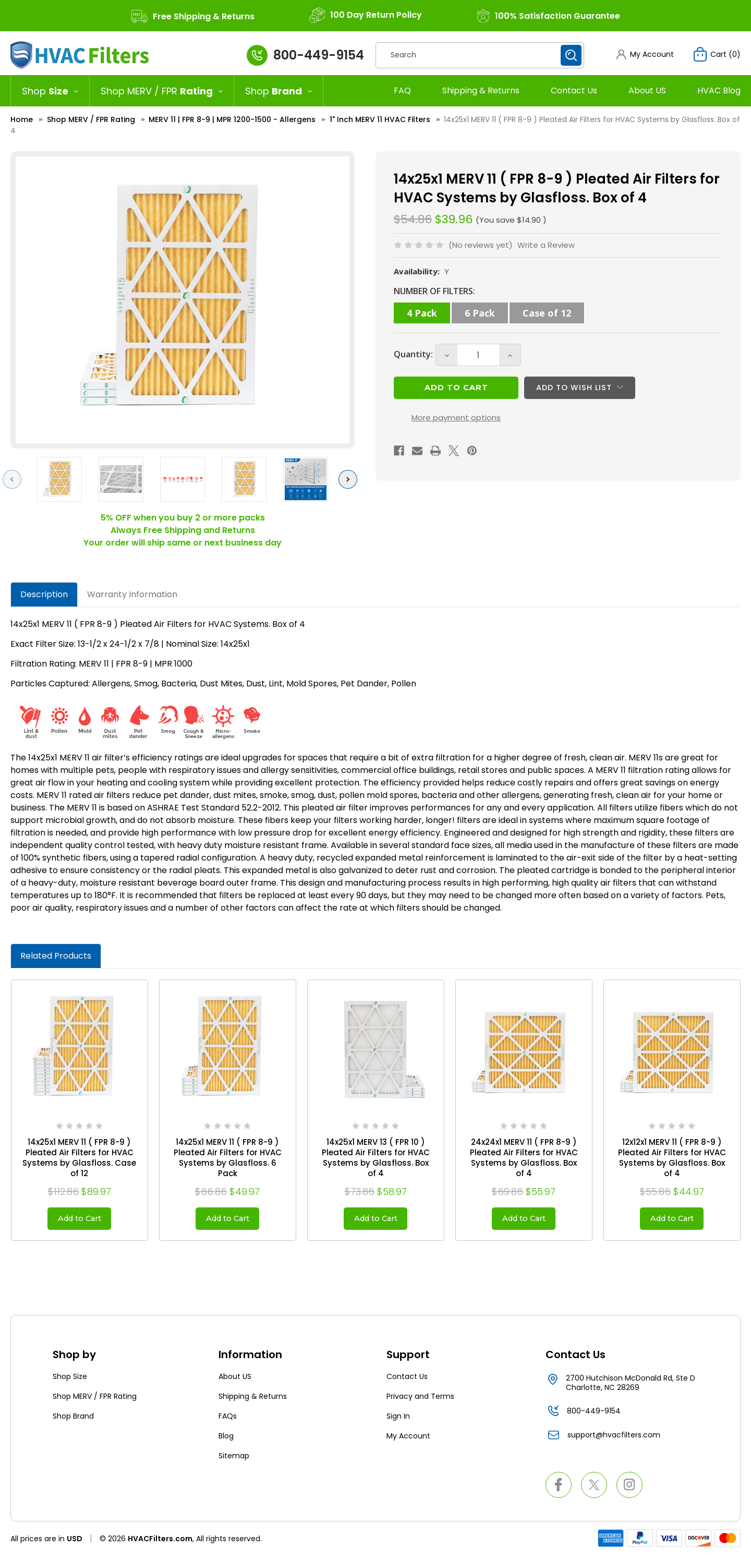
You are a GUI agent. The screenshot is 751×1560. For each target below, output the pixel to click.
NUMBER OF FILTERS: (434, 291)
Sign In (398, 1419)
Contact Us (574, 90)
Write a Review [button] (546, 244)
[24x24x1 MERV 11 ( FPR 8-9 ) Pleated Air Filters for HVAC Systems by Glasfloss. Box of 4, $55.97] (524, 1048)
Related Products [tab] (55, 956)
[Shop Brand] (278, 90)
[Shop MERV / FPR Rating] (162, 90)
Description (44, 594)
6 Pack (480, 313)
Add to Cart (79, 1220)
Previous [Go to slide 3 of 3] (14, 479)
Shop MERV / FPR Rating (95, 1400)
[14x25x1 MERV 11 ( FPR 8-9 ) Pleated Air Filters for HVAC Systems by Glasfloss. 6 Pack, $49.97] (227, 1048)
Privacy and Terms (420, 1400)
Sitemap (234, 1459)
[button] (644, 54)
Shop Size (70, 1380)
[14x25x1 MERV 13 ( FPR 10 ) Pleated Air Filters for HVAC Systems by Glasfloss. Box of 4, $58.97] (375, 1048)
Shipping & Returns (480, 90)
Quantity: (413, 356)
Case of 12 (547, 313)
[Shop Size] (50, 90)
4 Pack (422, 313)
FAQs (228, 1419)
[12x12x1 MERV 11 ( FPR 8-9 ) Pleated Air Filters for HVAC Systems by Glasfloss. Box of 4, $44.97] (672, 1048)
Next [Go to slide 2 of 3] (350, 479)
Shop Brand (73, 1419)
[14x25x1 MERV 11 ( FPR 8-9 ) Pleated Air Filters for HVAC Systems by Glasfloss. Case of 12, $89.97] (79, 1048)
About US (647, 90)
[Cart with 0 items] (717, 54)
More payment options (456, 424)
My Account (408, 1439)
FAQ (402, 90)
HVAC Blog (719, 90)
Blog (226, 1439)
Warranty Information (132, 594)
